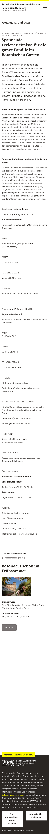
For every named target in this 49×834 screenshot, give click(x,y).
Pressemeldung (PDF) (14, 558)
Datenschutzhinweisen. (13, 795)
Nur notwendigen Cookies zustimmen (11, 819)
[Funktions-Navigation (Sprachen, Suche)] (45, 7)
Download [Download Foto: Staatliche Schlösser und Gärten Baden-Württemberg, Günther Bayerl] (8, 627)
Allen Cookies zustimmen (36, 816)
